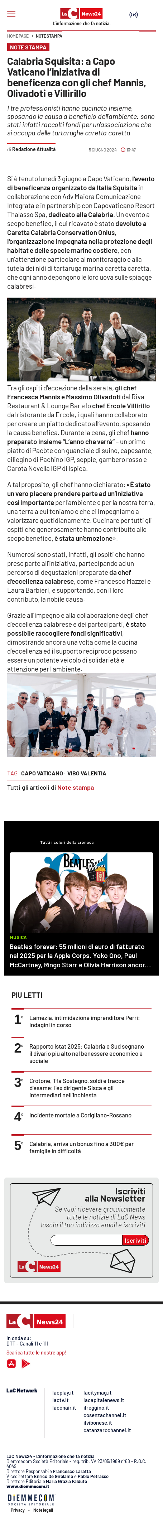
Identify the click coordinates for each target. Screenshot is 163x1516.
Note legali (43, 1509)
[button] (147, 39)
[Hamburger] (11, 14)
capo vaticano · (43, 773)
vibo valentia (86, 773)
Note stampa (49, 35)
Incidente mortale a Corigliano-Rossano (80, 1114)
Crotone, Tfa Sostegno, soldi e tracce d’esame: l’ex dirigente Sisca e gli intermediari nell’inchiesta (77, 1087)
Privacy (18, 1509)
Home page (18, 35)
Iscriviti (136, 1240)
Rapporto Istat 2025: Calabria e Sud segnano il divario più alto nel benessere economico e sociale (86, 1053)
